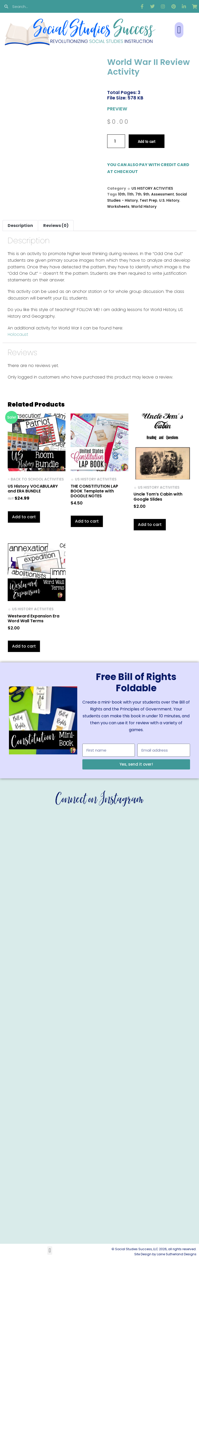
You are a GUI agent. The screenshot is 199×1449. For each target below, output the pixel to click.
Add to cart (146, 141)
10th (121, 194)
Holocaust (18, 334)
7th (138, 194)
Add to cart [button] (24, 517)
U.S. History (169, 200)
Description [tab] (20, 225)
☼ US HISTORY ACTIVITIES (150, 188)
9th (146, 194)
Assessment (162, 194)
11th (130, 194)
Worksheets (118, 206)
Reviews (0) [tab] (56, 225)
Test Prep (148, 200)
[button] (179, 30)
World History (144, 206)
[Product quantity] (116, 141)
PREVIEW (117, 109)
